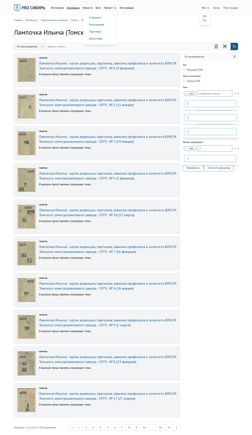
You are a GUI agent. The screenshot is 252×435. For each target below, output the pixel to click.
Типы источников (192, 76)
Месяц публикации (193, 142)
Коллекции (73, 7)
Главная (18, 20)
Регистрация (230, 7)
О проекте (95, 17)
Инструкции (127, 7)
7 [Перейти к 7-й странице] (122, 427)
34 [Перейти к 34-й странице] (160, 427)
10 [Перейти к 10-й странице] (144, 427)
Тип (184, 64)
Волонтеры (96, 38)
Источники (57, 7)
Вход (216, 7)
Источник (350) (195, 69)
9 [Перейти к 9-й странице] (136, 427)
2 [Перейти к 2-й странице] (86, 427)
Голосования (96, 24)
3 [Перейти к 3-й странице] (93, 427)
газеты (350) (193, 80)
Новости (87, 7)
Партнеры (95, 31)
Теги (185, 87)
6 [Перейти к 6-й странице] (114, 427)
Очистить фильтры (219, 168)
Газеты (74, 20)
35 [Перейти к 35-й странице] (169, 427)
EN (204, 16)
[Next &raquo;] (176, 427)
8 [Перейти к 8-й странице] (129, 427)
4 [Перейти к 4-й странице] (100, 427)
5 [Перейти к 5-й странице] (107, 427)
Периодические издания (54, 20)
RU (204, 20)
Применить (193, 168)
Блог (98, 7)
